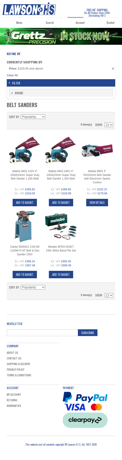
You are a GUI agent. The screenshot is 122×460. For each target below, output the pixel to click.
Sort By (14, 116)
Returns (12, 400)
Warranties (14, 406)
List (109, 116)
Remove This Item (113, 68)
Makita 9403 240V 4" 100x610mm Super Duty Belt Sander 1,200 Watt (60, 175)
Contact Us (14, 358)
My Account (14, 394)
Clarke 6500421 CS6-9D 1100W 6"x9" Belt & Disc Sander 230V (25, 250)
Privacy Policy (15, 369)
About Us (12, 353)
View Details (97, 202)
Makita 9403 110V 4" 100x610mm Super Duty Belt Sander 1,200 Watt (24, 175)
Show (98, 124)
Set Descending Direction (49, 116)
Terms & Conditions (19, 375)
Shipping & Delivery (18, 364)
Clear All (12, 75)
